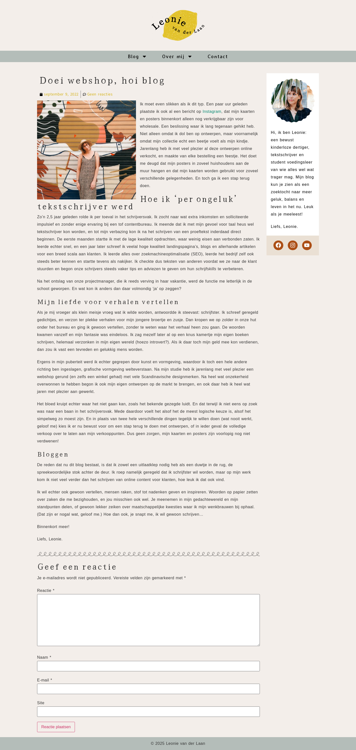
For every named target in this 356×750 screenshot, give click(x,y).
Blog (137, 56)
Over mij (177, 56)
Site (40, 703)
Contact (218, 56)
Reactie (45, 591)
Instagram (211, 111)
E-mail (44, 680)
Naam (44, 657)
